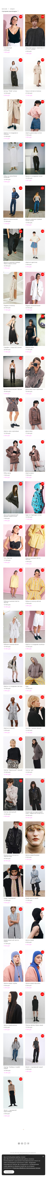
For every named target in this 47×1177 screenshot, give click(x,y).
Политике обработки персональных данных (26, 1168)
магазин (4, 9)
